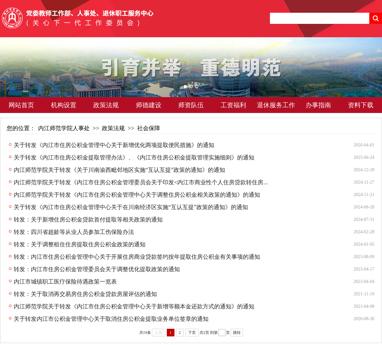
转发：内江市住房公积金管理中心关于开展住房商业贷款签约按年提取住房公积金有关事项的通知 (137, 257)
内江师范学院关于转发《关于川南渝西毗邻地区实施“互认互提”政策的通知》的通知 (119, 170)
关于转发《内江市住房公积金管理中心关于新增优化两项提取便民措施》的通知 (114, 145)
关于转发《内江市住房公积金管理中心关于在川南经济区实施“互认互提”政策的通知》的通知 (131, 207)
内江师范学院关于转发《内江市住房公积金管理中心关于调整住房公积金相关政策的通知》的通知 (137, 195)
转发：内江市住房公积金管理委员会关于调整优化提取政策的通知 (97, 269)
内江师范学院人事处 (64, 128)
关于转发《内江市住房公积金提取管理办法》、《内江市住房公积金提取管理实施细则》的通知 (134, 157)
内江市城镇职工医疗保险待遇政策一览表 (65, 281)
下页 (192, 332)
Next (364, 76)
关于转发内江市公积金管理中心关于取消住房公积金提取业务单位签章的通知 (111, 319)
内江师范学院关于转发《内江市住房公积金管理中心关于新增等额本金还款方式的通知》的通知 (134, 306)
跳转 (237, 332)
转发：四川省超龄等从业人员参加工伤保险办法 (74, 232)
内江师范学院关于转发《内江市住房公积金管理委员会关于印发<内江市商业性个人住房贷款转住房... (141, 182)
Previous (17, 76)
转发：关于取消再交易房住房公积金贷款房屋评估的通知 (85, 294)
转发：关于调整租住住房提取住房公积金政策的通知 (79, 244)
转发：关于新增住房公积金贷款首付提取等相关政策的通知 (88, 219)
